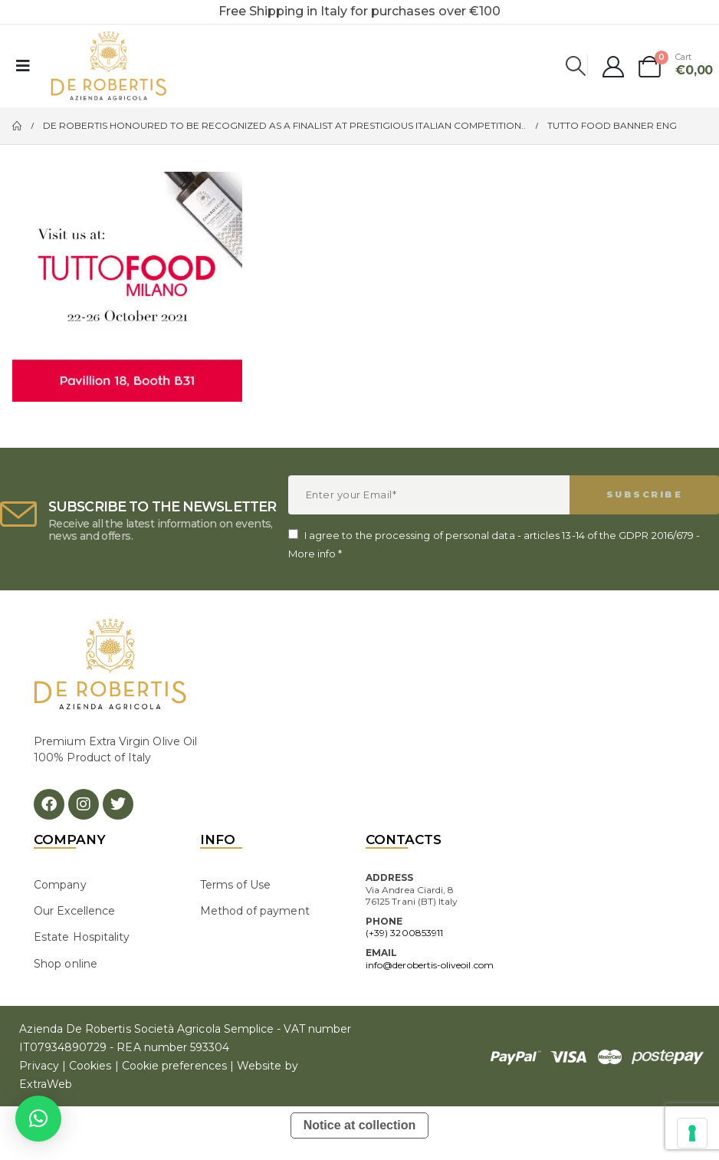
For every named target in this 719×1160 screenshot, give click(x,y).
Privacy (38, 1066)
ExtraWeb (45, 1084)
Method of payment (255, 911)
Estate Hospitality (82, 937)
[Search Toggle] (576, 66)
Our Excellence (74, 911)
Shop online (65, 964)
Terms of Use (235, 885)
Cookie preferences (174, 1066)
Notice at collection (360, 1125)
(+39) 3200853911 (404, 932)
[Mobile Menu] (23, 66)
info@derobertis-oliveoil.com (430, 965)
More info (312, 553)
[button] (38, 1119)
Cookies (90, 1066)
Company (60, 885)
